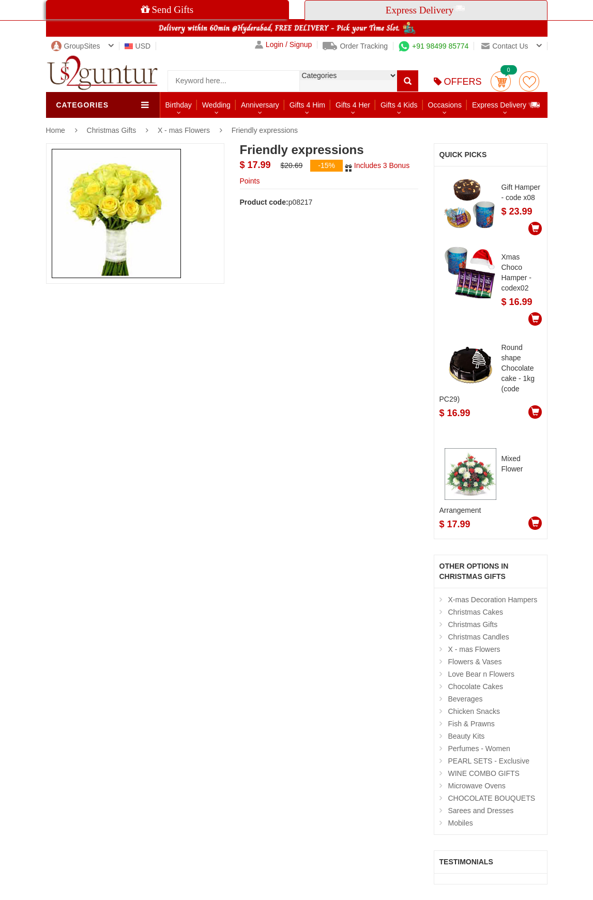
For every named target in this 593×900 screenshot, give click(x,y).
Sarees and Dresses (481, 810)
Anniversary (260, 105)
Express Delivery (506, 105)
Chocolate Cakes (476, 686)
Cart (501, 81)
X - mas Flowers (184, 130)
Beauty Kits (466, 736)
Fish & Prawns (471, 724)
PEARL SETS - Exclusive (488, 761)
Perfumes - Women (479, 748)
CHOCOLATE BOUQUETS (492, 798)
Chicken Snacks (474, 711)
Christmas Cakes (476, 612)
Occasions (445, 105)
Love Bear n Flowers (481, 674)
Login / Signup (283, 45)
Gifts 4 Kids (399, 105)
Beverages (465, 699)
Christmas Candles (478, 637)
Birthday (178, 105)
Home (55, 130)
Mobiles (460, 823)
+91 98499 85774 (433, 46)
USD (138, 46)
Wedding (216, 105)
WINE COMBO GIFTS (484, 773)
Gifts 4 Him (307, 105)
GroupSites (75, 46)
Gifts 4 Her (353, 105)
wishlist (529, 81)
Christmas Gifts (113, 130)
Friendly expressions (265, 130)
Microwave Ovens (477, 786)
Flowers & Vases (475, 662)
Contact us (504, 46)
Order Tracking (355, 46)
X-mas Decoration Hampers (493, 600)
